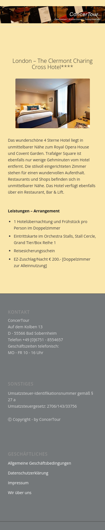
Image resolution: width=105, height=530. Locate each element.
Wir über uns (19, 492)
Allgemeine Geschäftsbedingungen (39, 463)
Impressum (18, 482)
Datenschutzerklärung (28, 473)
